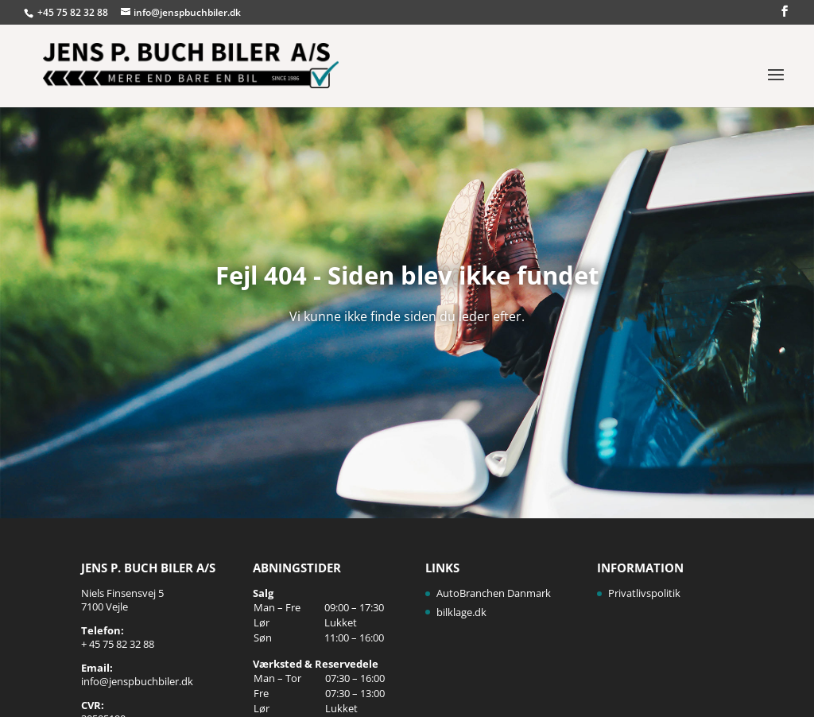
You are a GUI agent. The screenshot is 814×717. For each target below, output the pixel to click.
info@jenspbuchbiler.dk (137, 681)
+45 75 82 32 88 (73, 12)
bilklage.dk (461, 612)
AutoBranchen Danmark (493, 593)
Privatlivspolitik (644, 593)
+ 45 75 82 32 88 (117, 644)
